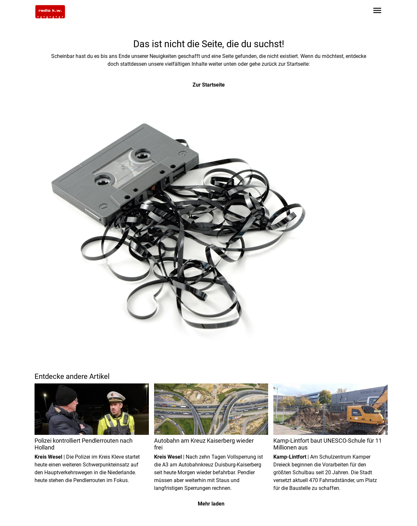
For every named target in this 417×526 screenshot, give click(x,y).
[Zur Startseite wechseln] (50, 12)
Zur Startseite (209, 85)
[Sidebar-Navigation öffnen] (377, 11)
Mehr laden (211, 504)
